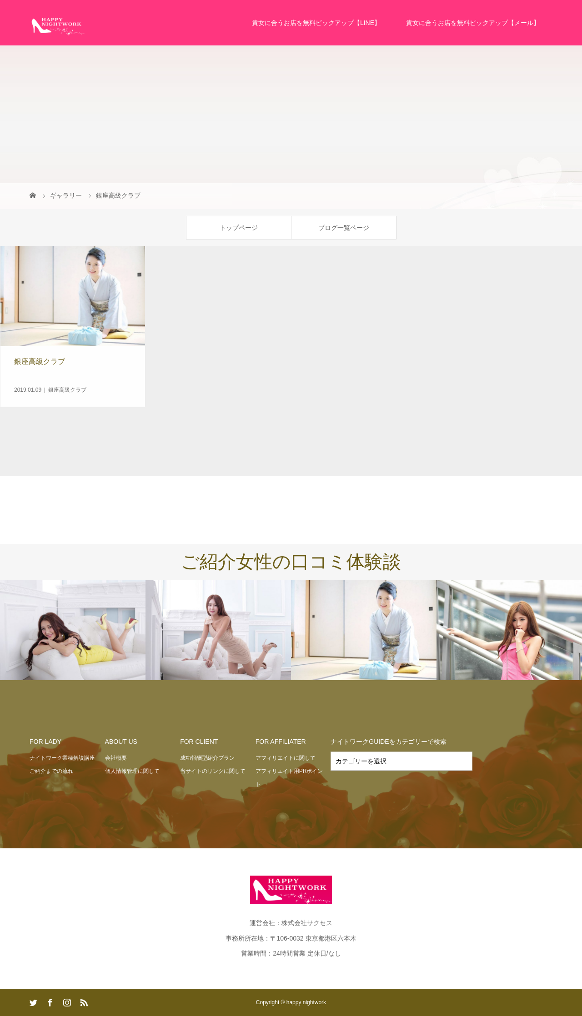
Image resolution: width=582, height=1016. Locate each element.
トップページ (239, 227)
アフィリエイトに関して (286, 758)
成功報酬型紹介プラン (207, 758)
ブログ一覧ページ (343, 227)
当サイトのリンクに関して (213, 771)
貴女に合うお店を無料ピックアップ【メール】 (473, 22)
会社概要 (116, 758)
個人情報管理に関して (132, 771)
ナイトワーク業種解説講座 (62, 758)
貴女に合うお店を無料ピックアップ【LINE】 (316, 22)
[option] (73, 630)
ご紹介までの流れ (51, 771)
